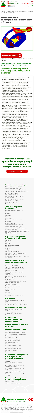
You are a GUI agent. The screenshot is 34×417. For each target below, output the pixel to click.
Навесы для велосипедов (12, 339)
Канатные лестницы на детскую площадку (14, 371)
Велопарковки (9, 279)
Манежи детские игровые (13, 251)
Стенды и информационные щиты (15, 276)
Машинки (8, 240)
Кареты (7, 248)
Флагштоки (8, 293)
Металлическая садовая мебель (15, 332)
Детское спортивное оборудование (16, 189)
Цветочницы (8, 292)
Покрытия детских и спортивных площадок (14, 301)
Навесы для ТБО (10, 347)
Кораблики (8, 246)
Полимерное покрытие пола (14, 302)
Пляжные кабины (10, 277)
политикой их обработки (16, 412)
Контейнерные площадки (13, 348)
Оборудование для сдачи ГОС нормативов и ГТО (14, 197)
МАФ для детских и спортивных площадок (16, 261)
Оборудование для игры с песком (15, 233)
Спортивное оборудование (13, 186)
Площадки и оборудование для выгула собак (13, 319)
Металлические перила (12, 335)
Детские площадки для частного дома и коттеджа (17, 231)
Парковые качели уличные (13, 285)
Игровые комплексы (11, 254)
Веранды (8, 221)
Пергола (7, 290)
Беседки (7, 287)
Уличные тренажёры (11, 193)
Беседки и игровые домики (13, 219)
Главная (3, 11)
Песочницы (8, 218)
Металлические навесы (12, 331)
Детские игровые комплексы (14, 210)
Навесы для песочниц (11, 342)
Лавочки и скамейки (11, 265)
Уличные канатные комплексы (14, 199)
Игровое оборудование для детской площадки (20, 11)
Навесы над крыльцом (12, 343)
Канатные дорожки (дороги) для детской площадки (14, 366)
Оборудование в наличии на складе (16, 325)
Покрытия (10, 298)
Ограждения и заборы (15, 307)
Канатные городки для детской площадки (14, 374)
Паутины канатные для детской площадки (14, 360)
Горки (7, 216)
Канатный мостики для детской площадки (14, 369)
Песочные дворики (11, 229)
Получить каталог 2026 (17, 171)
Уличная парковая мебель (13, 263)
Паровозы (8, 241)
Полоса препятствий (11, 194)
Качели (7, 213)
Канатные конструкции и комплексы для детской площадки (16, 356)
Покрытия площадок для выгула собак (16, 304)
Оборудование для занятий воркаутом (17, 191)
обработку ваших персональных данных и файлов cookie (17, 410)
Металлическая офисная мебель (15, 334)
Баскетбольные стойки (12, 200)
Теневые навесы (10, 223)
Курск (3, 1)
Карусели (8, 215)
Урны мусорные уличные (12, 282)
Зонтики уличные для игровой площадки (14, 272)
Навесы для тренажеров (12, 340)
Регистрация (30, 3)
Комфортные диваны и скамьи (14, 268)
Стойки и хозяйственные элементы (15, 281)
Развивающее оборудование (14, 224)
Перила (7, 351)
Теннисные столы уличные (13, 203)
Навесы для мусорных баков (14, 295)
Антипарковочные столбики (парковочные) (13, 314)
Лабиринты (8, 249)
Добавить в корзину (11, 55)
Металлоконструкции (15, 329)
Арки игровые (9, 274)
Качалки (7, 211)
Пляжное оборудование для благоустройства (16, 378)
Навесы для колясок (11, 337)
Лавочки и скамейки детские (14, 267)
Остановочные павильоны (13, 350)
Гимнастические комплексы (13, 188)
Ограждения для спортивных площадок (13, 310)
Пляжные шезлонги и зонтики (13, 383)
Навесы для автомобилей (13, 345)
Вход (25, 3)
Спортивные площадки (16, 185)
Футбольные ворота (11, 202)
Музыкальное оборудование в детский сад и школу (17, 257)
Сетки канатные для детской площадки (13, 363)
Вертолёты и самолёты (8, 12)
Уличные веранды (10, 284)
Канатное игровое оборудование (15, 253)
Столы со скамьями (11, 270)
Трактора (8, 243)
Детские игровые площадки (13, 207)
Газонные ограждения (12, 312)
